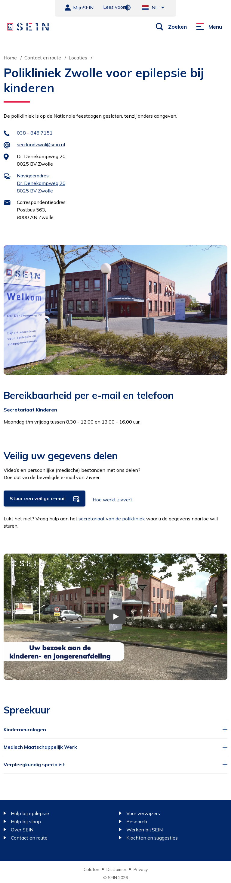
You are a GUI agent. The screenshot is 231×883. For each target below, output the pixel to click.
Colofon (91, 869)
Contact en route (42, 58)
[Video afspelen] (115, 616)
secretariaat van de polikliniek (112, 519)
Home (10, 58)
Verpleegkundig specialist (34, 764)
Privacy (141, 869)
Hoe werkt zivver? (113, 500)
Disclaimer (116, 869)
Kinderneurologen (25, 729)
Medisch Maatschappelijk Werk (40, 747)
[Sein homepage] (28, 26)
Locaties (78, 58)
